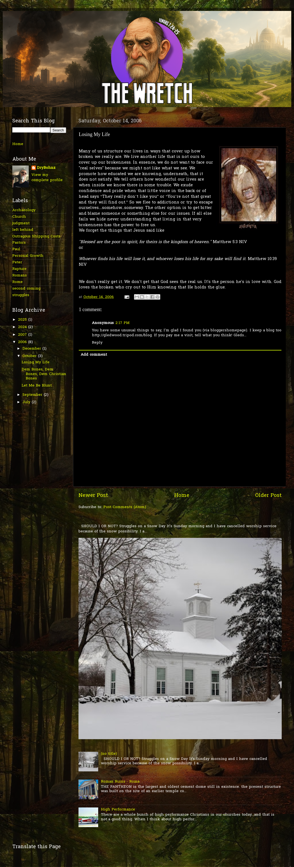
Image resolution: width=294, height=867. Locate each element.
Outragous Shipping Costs (36, 236)
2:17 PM (122, 323)
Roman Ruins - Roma (120, 782)
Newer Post (93, 495)
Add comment (94, 355)
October (30, 356)
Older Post (268, 495)
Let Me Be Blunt (37, 385)
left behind (22, 230)
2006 (23, 342)
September (33, 395)
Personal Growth (27, 256)
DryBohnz (46, 168)
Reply (97, 343)
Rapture (19, 269)
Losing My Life (36, 362)
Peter (17, 262)
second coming (26, 288)
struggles (20, 295)
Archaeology (24, 210)
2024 (23, 327)
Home (181, 495)
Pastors (19, 243)
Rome (17, 282)
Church (19, 217)
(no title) (109, 754)
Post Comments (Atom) (124, 507)
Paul (16, 249)
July (27, 402)
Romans (19, 275)
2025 (23, 320)
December (32, 349)
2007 (23, 335)
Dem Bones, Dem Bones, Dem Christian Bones (44, 374)
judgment (21, 223)
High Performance (118, 809)
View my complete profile (47, 177)
